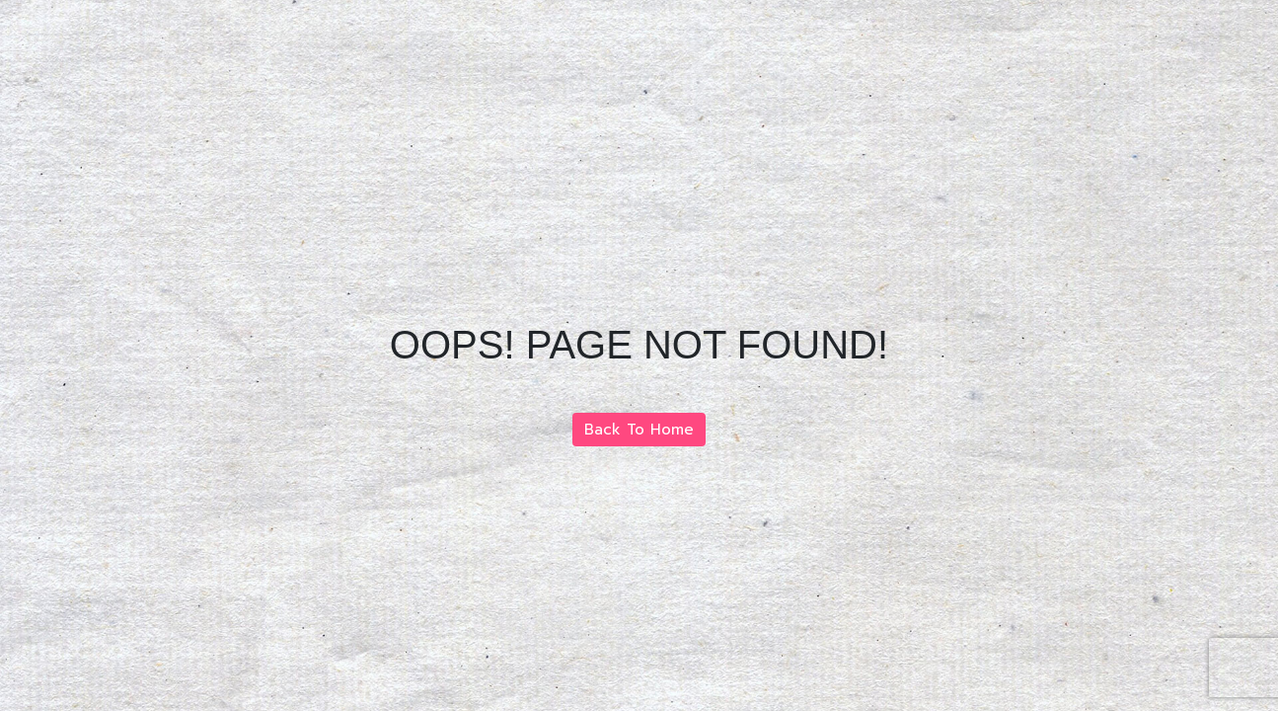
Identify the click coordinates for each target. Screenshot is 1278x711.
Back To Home (639, 429)
